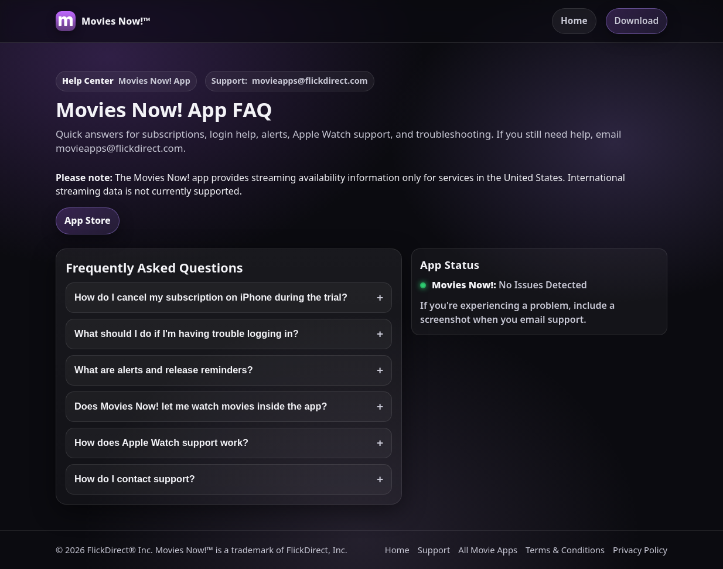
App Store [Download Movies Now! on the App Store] (87, 220)
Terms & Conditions (565, 550)
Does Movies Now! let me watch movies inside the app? (228, 406)
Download (637, 21)
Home (574, 21)
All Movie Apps (487, 550)
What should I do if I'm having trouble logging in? (228, 334)
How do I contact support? (228, 479)
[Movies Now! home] (103, 21)
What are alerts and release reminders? (228, 370)
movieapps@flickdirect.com (310, 80)
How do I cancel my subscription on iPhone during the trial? (228, 297)
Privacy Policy (640, 550)
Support (434, 550)
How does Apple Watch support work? (228, 443)
